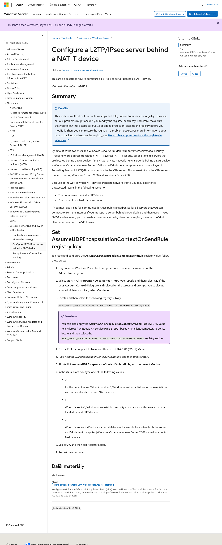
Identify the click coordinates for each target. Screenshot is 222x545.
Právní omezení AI (13, 543)
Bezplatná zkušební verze (202, 14)
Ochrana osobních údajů (84, 543)
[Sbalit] (42, 35)
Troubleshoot (68, 38)
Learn (55, 38)
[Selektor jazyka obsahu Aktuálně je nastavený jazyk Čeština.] (11, 535)
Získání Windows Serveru (170, 14)
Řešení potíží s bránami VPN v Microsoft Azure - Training (83, 484)
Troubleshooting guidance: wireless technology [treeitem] (26, 237)
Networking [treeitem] (16, 107)
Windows (84, 38)
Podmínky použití (172, 543)
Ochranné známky (195, 543)
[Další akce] (167, 38)
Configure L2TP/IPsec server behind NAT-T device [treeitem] (27, 246)
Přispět (63, 543)
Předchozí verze (35, 543)
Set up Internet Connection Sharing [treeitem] (27, 255)
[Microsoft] (6, 4)
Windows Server (100, 38)
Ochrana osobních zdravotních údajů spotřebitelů (130, 543)
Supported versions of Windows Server (82, 70)
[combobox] (23, 43)
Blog (50, 543)
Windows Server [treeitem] (15, 49)
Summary (185, 44)
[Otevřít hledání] (201, 5)
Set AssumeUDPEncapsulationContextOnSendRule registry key (198, 52)
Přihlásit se (212, 4)
